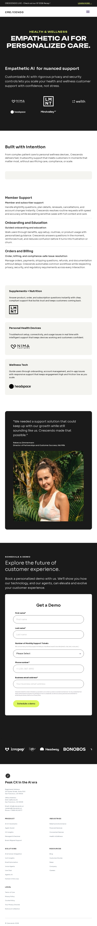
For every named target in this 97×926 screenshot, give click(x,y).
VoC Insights (10, 858)
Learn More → (85, 3)
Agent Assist (10, 828)
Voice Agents (10, 866)
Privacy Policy (10, 896)
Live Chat (8, 870)
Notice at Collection (12, 909)
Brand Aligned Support (13, 840)
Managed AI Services (12, 836)
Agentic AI (9, 874)
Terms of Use (10, 892)
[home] (14, 11)
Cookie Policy (10, 900)
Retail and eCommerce (58, 824)
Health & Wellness (56, 836)
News (52, 862)
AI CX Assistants (11, 824)
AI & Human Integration (13, 854)
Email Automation (11, 862)
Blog (51, 854)
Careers (52, 870)
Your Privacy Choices (12, 905)
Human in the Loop (12, 879)
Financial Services (56, 828)
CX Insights (9, 832)
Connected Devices (57, 832)
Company (53, 866)
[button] (88, 12)
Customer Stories (56, 858)
